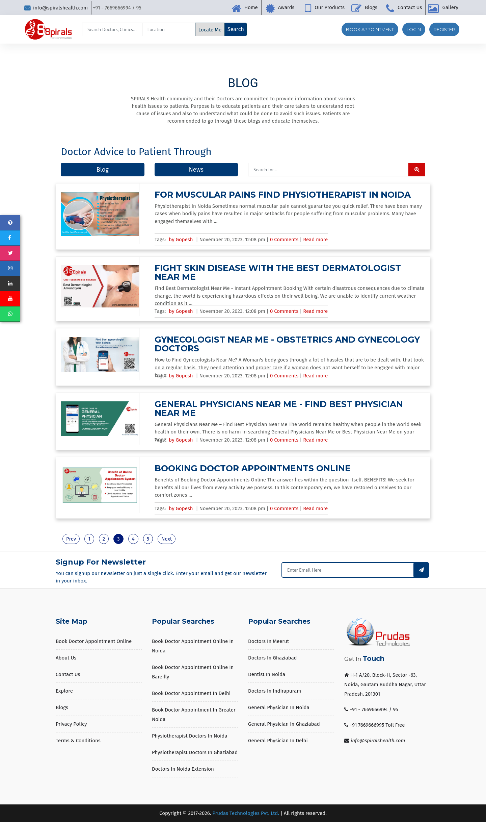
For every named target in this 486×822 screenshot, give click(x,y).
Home (251, 7)
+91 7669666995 (367, 725)
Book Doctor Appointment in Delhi (191, 693)
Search (235, 29)
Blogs (371, 7)
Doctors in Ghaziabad (272, 658)
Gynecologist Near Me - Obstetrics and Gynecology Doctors (287, 343)
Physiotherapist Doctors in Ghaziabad (195, 752)
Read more (315, 239)
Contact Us (410, 7)
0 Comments (285, 239)
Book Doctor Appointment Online (94, 641)
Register (444, 29)
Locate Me (209, 30)
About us (66, 658)
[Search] (112, 29)
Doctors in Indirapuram (274, 691)
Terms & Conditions (78, 741)
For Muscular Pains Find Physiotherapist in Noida (283, 195)
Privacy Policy (71, 724)
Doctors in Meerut (268, 641)
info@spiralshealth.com (56, 8)
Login (414, 29)
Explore (64, 691)
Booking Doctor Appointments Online (253, 468)
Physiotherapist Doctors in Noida (189, 736)
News (196, 169)
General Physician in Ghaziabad (284, 724)
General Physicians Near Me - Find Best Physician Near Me (279, 408)
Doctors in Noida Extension (183, 769)
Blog (103, 169)
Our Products (330, 7)
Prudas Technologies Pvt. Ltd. (245, 813)
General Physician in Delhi (278, 741)
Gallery (450, 7)
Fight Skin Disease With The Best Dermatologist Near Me (278, 272)
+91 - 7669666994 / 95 (374, 709)
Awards (286, 7)
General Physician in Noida (278, 707)
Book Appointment (370, 29)
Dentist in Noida (266, 674)
